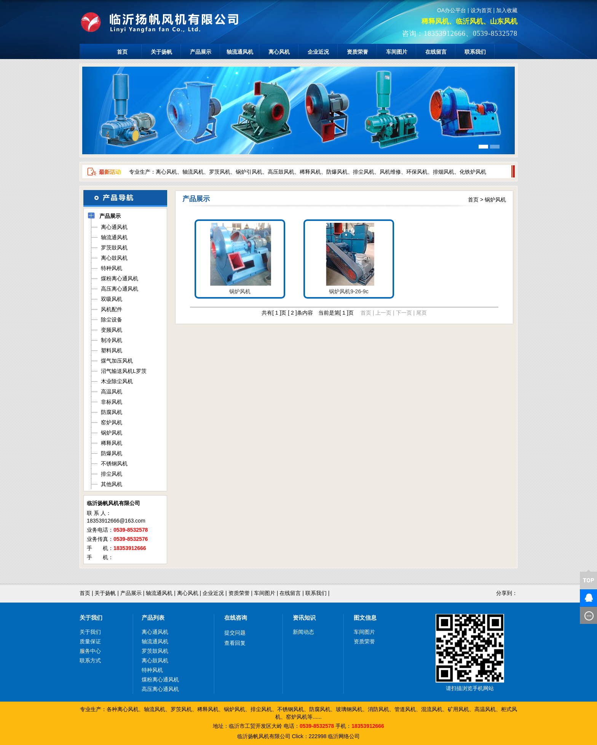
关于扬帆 (161, 52)
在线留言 (436, 52)
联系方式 (90, 660)
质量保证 (90, 641)
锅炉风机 (495, 200)
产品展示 (200, 52)
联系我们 (475, 52)
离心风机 (279, 52)
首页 (122, 52)
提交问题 (235, 633)
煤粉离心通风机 (160, 679)
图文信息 (365, 617)
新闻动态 (303, 632)
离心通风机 (155, 632)
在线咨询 (235, 617)
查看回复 (235, 643)
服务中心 (90, 651)
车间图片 (396, 52)
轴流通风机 (240, 52)
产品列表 (153, 617)
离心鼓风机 (155, 660)
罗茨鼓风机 (155, 651)
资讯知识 (304, 617)
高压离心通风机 (160, 689)
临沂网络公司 (344, 736)
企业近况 (318, 52)
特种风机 (152, 670)
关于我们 (91, 617)
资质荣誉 (357, 52)
